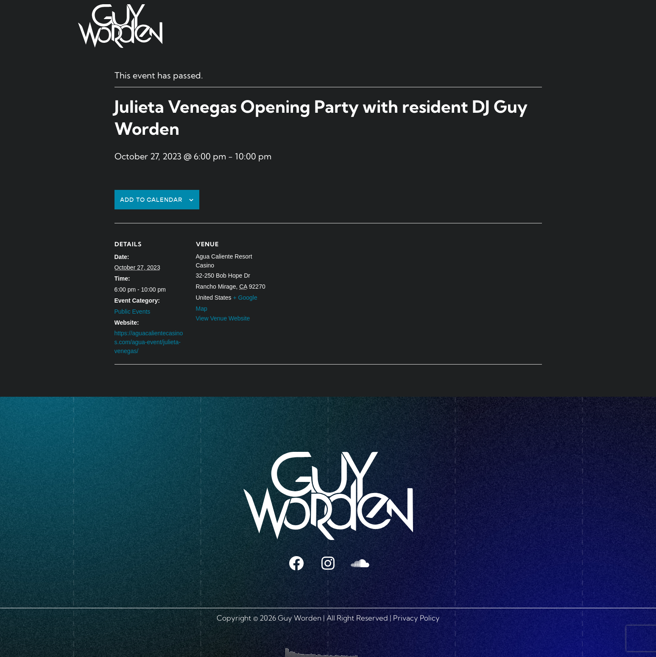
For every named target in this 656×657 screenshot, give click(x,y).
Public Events (132, 311)
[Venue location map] (322, 281)
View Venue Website (223, 318)
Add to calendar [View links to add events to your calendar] (151, 199)
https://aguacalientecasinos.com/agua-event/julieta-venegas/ (148, 342)
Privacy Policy (416, 617)
